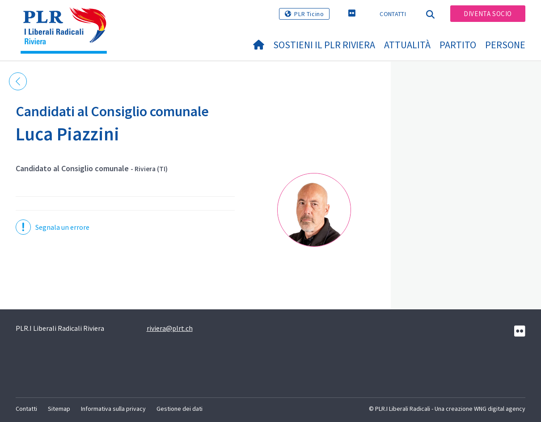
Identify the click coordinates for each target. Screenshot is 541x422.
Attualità (407, 44)
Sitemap (59, 409)
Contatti (393, 14)
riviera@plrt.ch (170, 328)
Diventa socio (488, 13)
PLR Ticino (309, 14)
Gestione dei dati (179, 409)
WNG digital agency (499, 409)
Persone (505, 44)
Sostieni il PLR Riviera (324, 44)
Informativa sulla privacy (113, 409)
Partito (458, 44)
